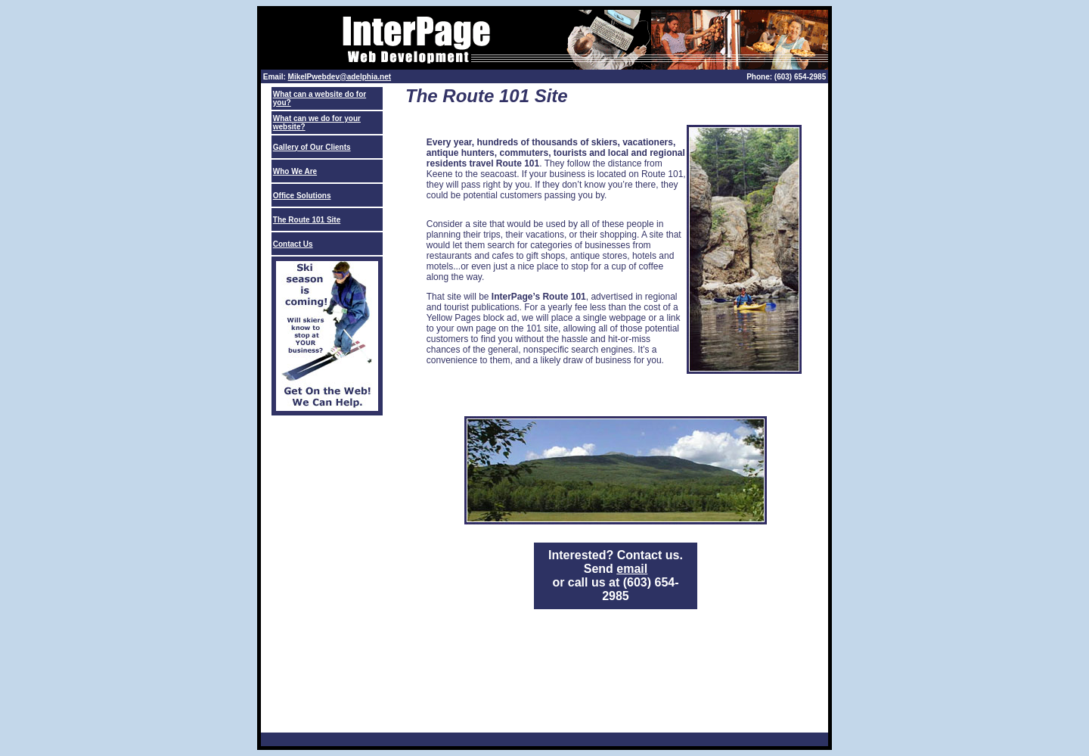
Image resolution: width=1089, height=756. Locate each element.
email (631, 568)
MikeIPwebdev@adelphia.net (339, 77)
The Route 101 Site (306, 220)
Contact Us (293, 244)
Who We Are (295, 171)
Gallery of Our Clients (312, 147)
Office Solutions (302, 195)
